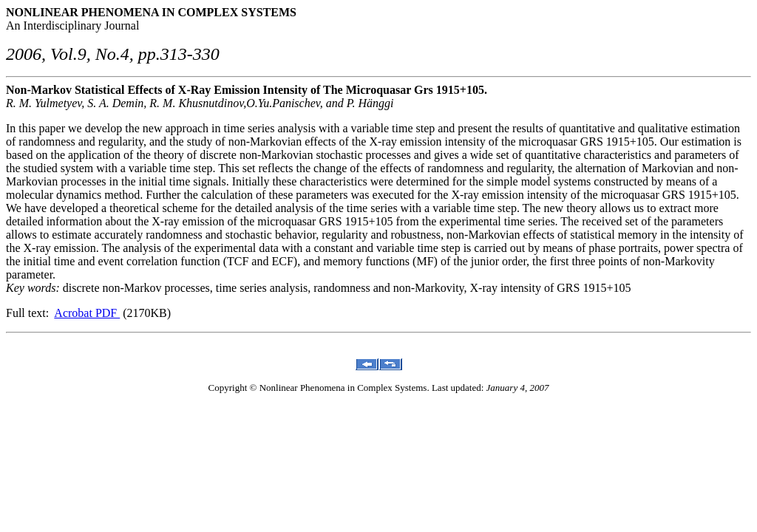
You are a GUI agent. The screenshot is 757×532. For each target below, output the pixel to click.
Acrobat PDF (87, 313)
